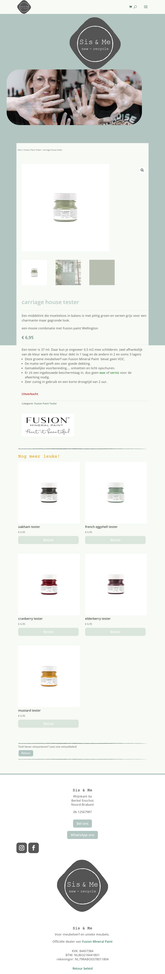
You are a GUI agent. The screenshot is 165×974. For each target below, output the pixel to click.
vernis (114, 372)
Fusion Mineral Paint (97, 941)
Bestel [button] (48, 540)
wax (102, 372)
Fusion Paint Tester (32, 150)
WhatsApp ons (82, 834)
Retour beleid (83, 968)
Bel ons (82, 823)
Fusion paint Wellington (80, 328)
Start (20, 150)
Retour (25, 753)
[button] (142, 170)
